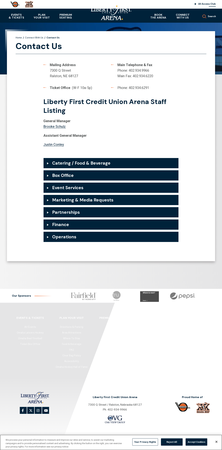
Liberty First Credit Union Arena (111, 11)
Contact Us (190, 327)
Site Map (116, 436)
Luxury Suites (113, 333)
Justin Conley (53, 144)
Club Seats (112, 327)
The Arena (158, 16)
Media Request (190, 338)
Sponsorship (190, 333)
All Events (30, 327)
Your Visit (42, 16)
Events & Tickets (30, 318)
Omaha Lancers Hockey (30, 333)
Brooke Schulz (54, 126)
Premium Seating (112, 318)
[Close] (216, 443)
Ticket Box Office (30, 344)
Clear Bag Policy (71, 355)
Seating (65, 16)
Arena (150, 327)
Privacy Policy (130, 436)
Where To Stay (71, 338)
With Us (183, 16)
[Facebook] (25, 412)
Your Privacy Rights (145, 443)
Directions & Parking (71, 327)
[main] (111, 139)
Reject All (171, 443)
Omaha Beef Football (30, 338)
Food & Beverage (72, 344)
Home (19, 37)
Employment (190, 344)
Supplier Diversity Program (190, 355)
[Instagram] (40, 412)
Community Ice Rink (150, 338)
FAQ (71, 350)
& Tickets (16, 16)
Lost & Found (190, 361)
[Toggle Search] (207, 15)
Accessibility (71, 361)
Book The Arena (150, 318)
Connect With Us (34, 37)
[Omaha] (15, 4)
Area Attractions (71, 333)
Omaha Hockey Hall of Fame (72, 367)
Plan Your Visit (71, 318)
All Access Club (207, 3)
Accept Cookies (196, 443)
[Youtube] (47, 412)
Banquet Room (150, 333)
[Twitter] (32, 412)
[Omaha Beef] (29, 4)
